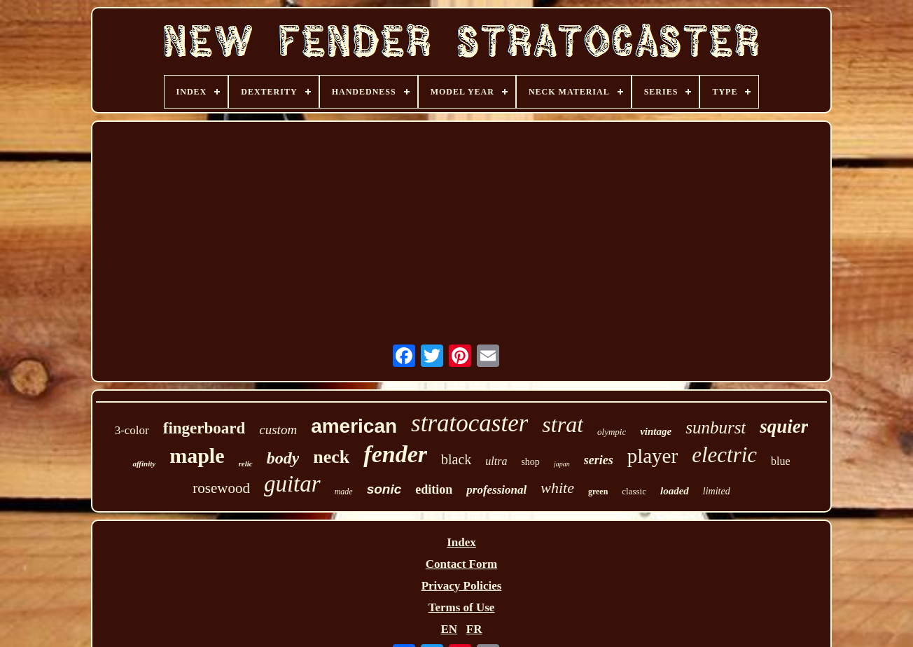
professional (496, 489)
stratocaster (469, 423)
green (598, 491)
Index (461, 542)
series (598, 460)
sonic (384, 489)
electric (724, 455)
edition (433, 489)
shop (530, 462)
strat (562, 424)
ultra (496, 461)
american (354, 426)
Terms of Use (461, 607)
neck (331, 457)
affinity (143, 463)
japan (562, 464)
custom (278, 429)
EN (448, 629)
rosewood (221, 488)
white (557, 487)
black (456, 459)
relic (246, 463)
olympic (611, 431)
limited (716, 491)
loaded (674, 490)
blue (780, 461)
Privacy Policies (461, 585)
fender (395, 454)
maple (196, 455)
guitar (292, 483)
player (652, 456)
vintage (655, 431)
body (283, 458)
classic (634, 491)
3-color (132, 430)
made (344, 491)
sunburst (715, 427)
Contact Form (461, 564)
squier (784, 426)
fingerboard (204, 428)
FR (474, 629)
